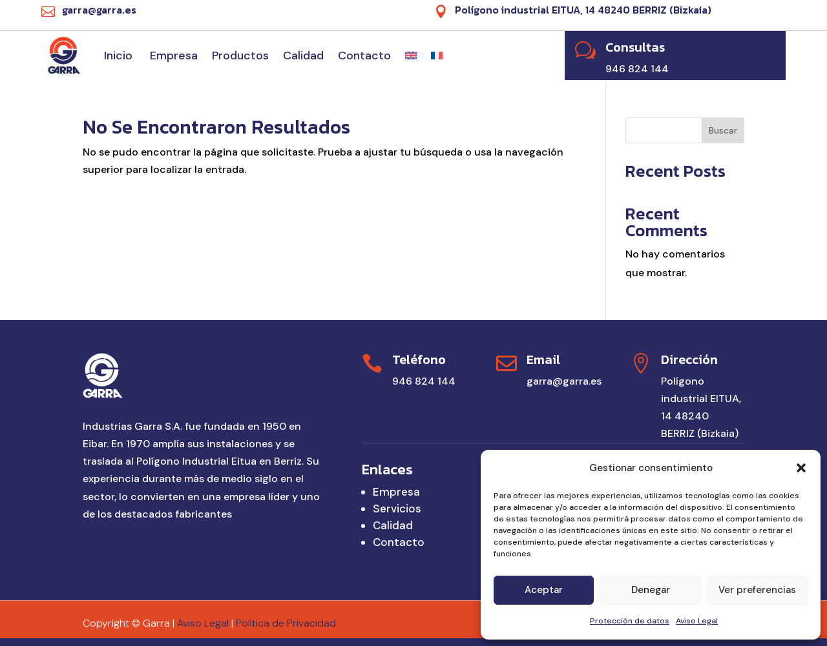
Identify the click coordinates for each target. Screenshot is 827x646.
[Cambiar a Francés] (437, 55)
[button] (801, 467)
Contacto (364, 55)
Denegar (650, 589)
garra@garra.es (564, 381)
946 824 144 (423, 381)
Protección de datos (629, 621)
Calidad (303, 55)
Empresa (174, 55)
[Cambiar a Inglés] (411, 55)
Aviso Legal (697, 621)
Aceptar (544, 589)
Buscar (723, 130)
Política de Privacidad (286, 623)
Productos (240, 55)
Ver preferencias (757, 589)
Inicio (120, 55)
